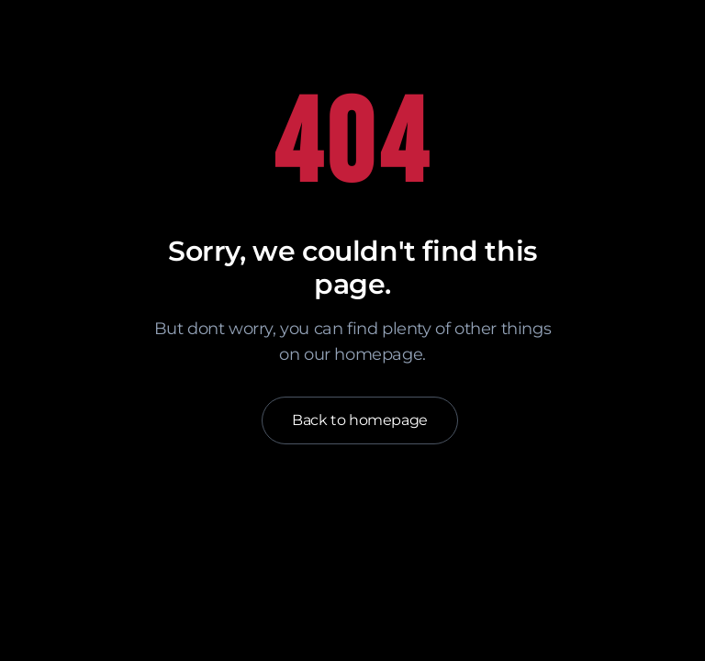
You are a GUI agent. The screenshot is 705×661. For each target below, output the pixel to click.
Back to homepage (360, 420)
